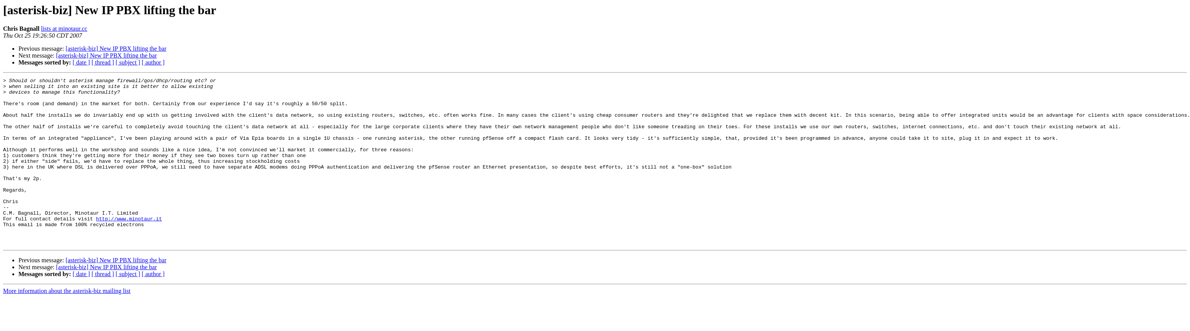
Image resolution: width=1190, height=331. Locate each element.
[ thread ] (102, 62)
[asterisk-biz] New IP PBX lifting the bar (116, 48)
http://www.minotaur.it (129, 247)
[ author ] (153, 62)
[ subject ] (128, 62)
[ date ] (81, 62)
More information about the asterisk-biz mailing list (66, 324)
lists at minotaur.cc (64, 28)
